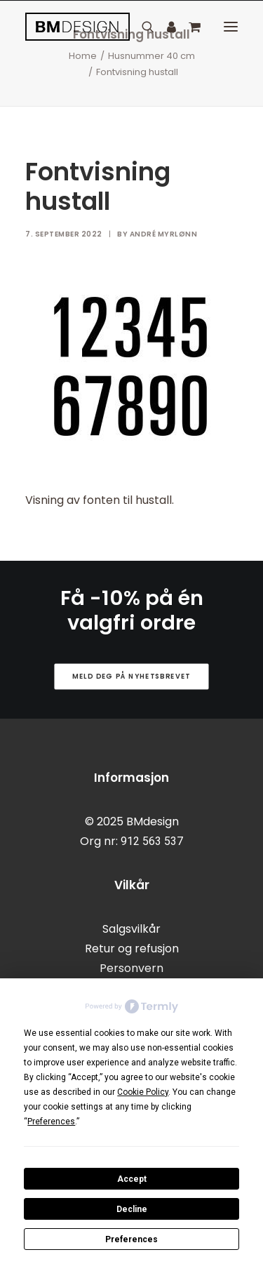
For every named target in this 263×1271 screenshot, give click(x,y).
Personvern (131, 968)
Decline (131, 1209)
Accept (132, 1179)
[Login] (165, 26)
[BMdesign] (77, 27)
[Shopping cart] (188, 26)
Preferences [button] (51, 1121)
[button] (230, 26)
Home (83, 55)
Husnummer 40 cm (151, 55)
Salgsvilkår (131, 929)
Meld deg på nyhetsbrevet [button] (131, 676)
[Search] (141, 26)
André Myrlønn (164, 234)
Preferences (131, 1239)
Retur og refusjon (132, 948)
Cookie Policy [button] (142, 1092)
